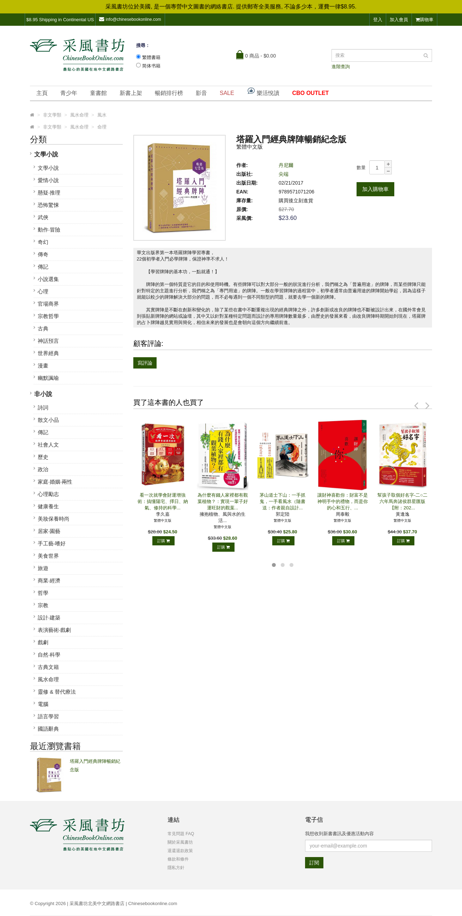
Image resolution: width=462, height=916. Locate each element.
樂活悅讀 (263, 91)
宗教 (43, 605)
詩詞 (43, 408)
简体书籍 (151, 65)
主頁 (42, 93)
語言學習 (48, 716)
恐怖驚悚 (48, 205)
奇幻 (43, 242)
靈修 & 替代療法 (57, 692)
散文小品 (48, 420)
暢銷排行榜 (169, 93)
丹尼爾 (286, 165)
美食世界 (48, 556)
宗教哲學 (48, 316)
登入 (377, 19)
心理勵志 (48, 494)
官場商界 (48, 304)
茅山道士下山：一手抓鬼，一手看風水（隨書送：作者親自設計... (282, 501)
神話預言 (48, 341)
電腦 (43, 704)
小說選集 (48, 279)
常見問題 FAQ (181, 833)
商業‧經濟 (49, 580)
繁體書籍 (151, 57)
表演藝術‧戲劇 (54, 630)
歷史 (43, 457)
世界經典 (48, 353)
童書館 (98, 93)
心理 (43, 291)
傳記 (43, 267)
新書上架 (131, 93)
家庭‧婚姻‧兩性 (55, 482)
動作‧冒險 (49, 230)
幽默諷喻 (48, 378)
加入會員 (399, 19)
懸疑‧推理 (49, 193)
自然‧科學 (49, 655)
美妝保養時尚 (53, 519)
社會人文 (48, 445)
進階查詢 (341, 66)
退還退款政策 (180, 850)
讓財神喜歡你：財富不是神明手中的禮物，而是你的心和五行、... (342, 501)
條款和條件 (178, 859)
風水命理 (48, 679)
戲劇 (43, 642)
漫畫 (43, 366)
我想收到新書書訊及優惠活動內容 (339, 833)
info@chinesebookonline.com (130, 19)
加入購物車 (375, 189)
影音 (201, 93)
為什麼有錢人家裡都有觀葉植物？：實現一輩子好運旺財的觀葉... (222, 501)
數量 (361, 167)
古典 (43, 328)
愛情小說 (48, 180)
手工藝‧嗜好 (52, 543)
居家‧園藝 (49, 531)
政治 (43, 469)
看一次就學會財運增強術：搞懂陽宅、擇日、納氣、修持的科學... (163, 501)
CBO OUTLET (310, 93)
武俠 (43, 217)
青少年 (68, 93)
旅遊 (43, 568)
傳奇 (43, 254)
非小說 (43, 394)
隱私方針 (176, 867)
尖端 (283, 174)
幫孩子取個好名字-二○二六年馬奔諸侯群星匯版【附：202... (402, 501)
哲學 (43, 593)
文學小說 (46, 154)
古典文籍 (48, 667)
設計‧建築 (49, 618)
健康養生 (48, 506)
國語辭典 (48, 729)
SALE (227, 93)
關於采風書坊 (180, 842)
